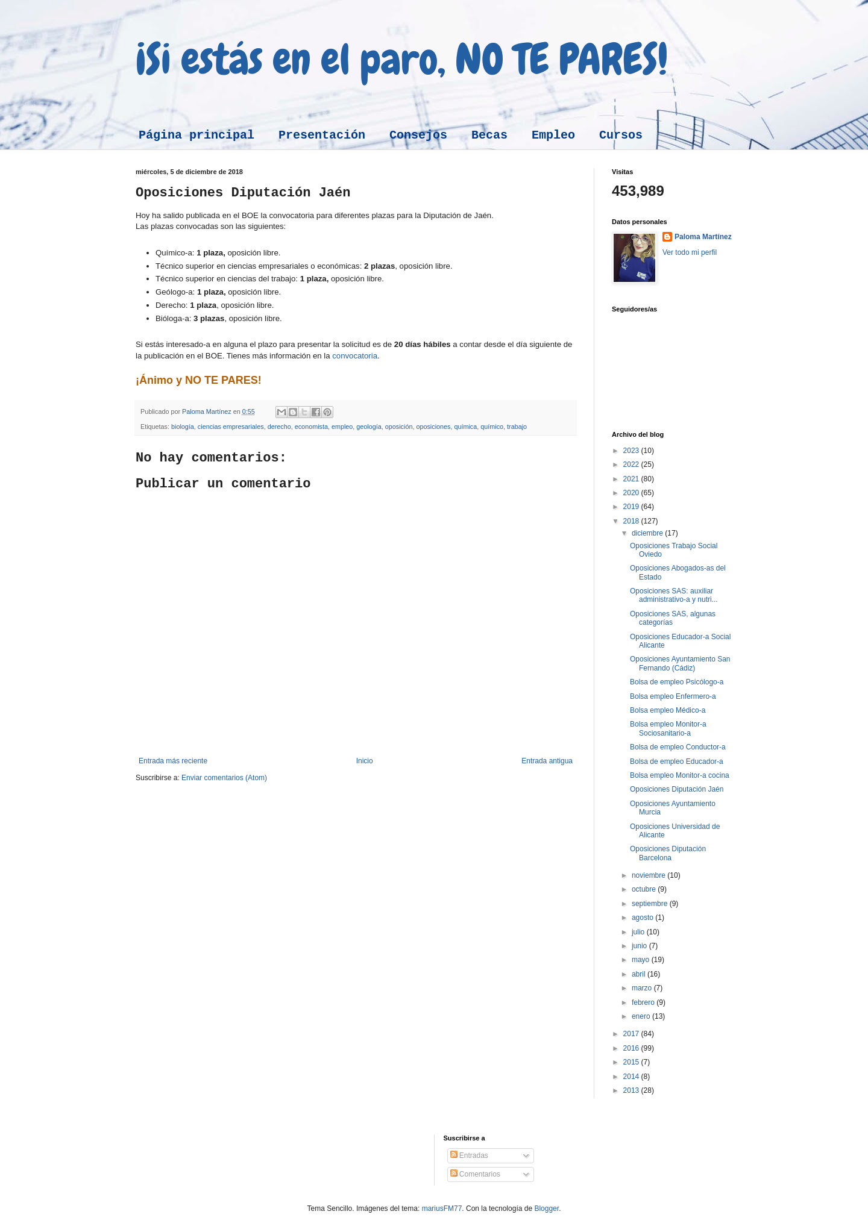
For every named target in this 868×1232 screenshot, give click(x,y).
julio (639, 932)
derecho (279, 426)
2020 (632, 493)
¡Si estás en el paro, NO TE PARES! (402, 59)
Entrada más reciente (173, 761)
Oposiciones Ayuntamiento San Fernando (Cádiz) (680, 663)
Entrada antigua (547, 761)
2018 (632, 521)
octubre (645, 889)
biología (182, 426)
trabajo (517, 426)
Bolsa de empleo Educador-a (676, 761)
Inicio (364, 761)
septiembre (651, 903)
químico (491, 426)
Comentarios (475, 1174)
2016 (632, 1048)
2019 (632, 506)
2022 (632, 464)
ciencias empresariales (231, 426)
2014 (632, 1076)
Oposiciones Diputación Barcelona (668, 853)
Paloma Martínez (703, 237)
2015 (632, 1062)
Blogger (546, 1208)
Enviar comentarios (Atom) (224, 778)
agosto (643, 917)
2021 (632, 479)
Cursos (621, 135)
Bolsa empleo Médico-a (667, 710)
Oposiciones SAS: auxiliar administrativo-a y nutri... (674, 595)
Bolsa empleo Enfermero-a (673, 696)
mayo (642, 959)
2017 (632, 1034)
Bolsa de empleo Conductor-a (678, 747)
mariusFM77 (442, 1208)
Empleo (553, 135)
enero (642, 1016)
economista (311, 426)
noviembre (649, 875)
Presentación (321, 135)
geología (368, 426)
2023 (632, 450)
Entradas (469, 1155)
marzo (643, 988)
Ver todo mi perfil (689, 252)
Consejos (418, 135)
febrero (644, 1002)
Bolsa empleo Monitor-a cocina (679, 775)
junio (640, 946)
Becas (489, 135)
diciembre (648, 533)
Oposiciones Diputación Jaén (676, 789)
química (465, 426)
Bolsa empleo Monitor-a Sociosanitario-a (668, 728)
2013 (632, 1090)
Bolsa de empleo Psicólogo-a (676, 682)
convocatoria (354, 355)
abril (639, 974)
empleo (342, 426)
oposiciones (433, 426)
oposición (399, 426)
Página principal (196, 135)
